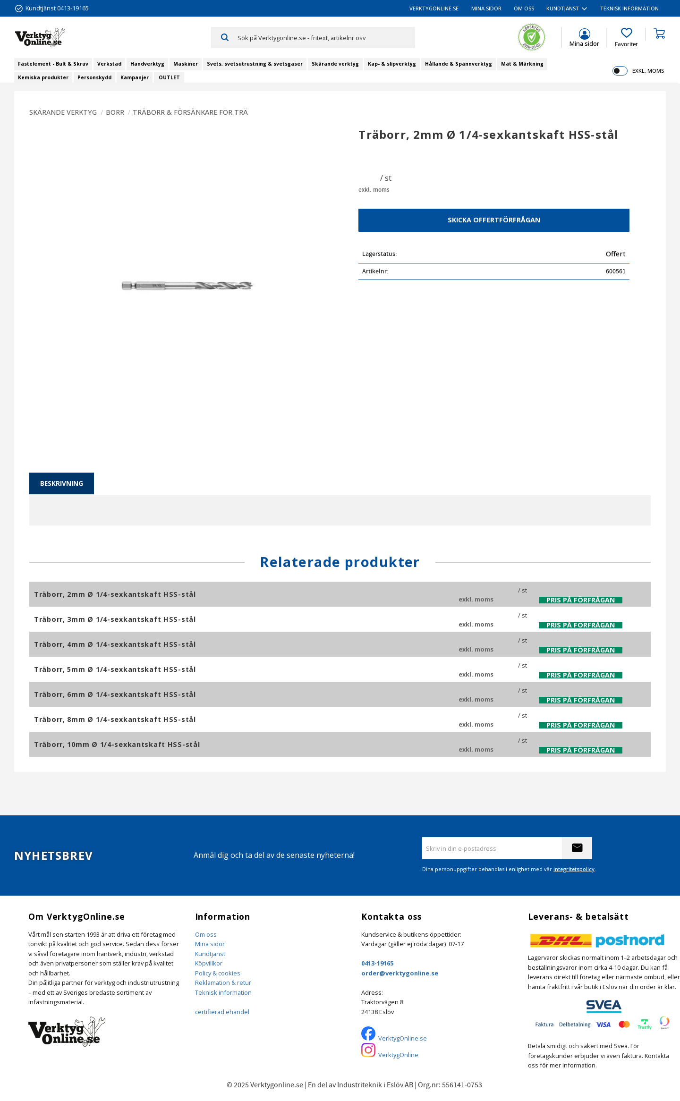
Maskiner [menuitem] (185, 63)
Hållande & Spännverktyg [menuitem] (458, 63)
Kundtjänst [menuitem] (562, 8)
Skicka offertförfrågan (494, 219)
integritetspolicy (574, 868)
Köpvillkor (208, 963)
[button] (626, 38)
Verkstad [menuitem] (109, 63)
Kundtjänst (210, 953)
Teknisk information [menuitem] (629, 8)
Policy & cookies (217, 973)
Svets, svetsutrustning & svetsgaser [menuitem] (255, 63)
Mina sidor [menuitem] (486, 8)
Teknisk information (223, 992)
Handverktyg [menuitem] (147, 63)
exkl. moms (648, 70)
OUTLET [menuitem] (169, 77)
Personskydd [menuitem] (94, 77)
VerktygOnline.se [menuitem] (434, 8)
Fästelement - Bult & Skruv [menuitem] (53, 63)
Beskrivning (61, 483)
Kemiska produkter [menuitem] (43, 77)
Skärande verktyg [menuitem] (335, 63)
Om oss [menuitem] (524, 8)
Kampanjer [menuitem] (134, 77)
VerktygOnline (398, 1054)
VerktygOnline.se (402, 1038)
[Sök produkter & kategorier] (326, 37)
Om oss (206, 934)
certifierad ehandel (222, 1012)
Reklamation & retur (223, 982)
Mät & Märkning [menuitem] (522, 63)
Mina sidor (210, 944)
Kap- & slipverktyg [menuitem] (392, 63)
